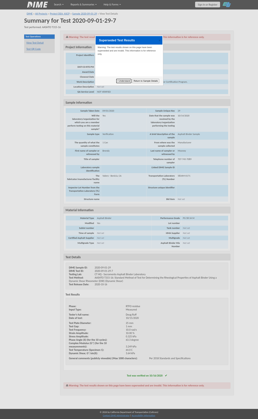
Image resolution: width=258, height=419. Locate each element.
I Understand (124, 81)
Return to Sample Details (146, 81)
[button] (159, 40)
